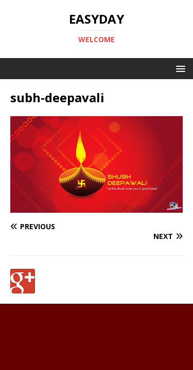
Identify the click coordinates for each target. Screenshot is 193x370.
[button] (178, 68)
